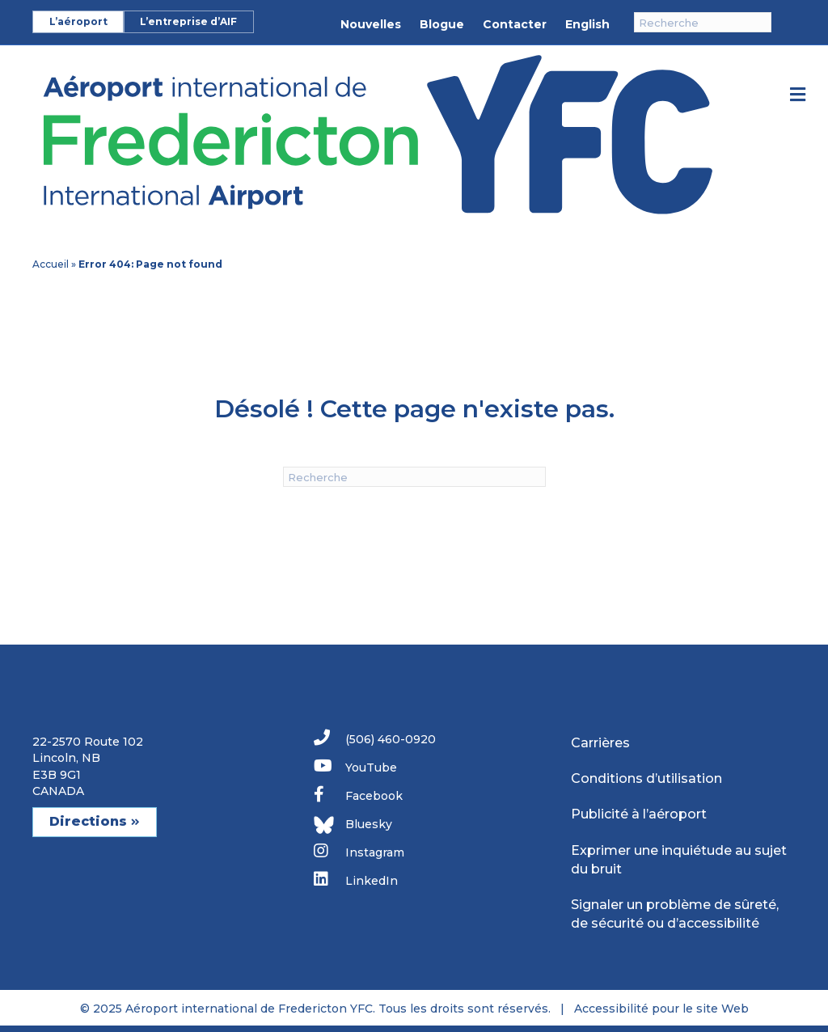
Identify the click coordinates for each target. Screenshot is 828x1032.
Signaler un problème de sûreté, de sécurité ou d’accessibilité (675, 914)
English (587, 24)
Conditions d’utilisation (646, 778)
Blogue (442, 24)
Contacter (515, 24)
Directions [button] (94, 821)
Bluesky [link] (353, 825)
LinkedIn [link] (356, 879)
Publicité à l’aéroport (639, 814)
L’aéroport (78, 21)
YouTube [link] (355, 766)
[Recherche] (702, 22)
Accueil (50, 264)
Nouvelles (370, 24)
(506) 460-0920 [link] (375, 738)
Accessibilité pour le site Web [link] (661, 1008)
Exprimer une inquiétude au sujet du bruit (679, 860)
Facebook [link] (358, 794)
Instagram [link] (359, 851)
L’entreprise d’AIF (188, 21)
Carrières (600, 743)
